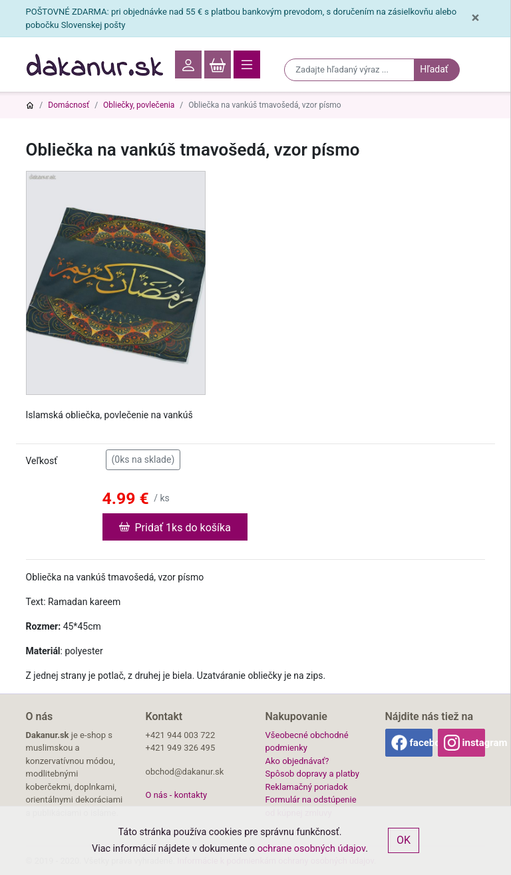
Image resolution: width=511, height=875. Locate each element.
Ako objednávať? (297, 761)
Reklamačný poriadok (306, 787)
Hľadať (434, 69)
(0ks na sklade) (143, 459)
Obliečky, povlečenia (138, 105)
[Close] (475, 18)
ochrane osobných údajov (311, 848)
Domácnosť (68, 105)
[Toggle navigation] (247, 64)
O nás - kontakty (177, 795)
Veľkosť (42, 460)
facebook (421, 743)
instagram (473, 743)
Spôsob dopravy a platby (312, 774)
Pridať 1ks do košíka (175, 526)
